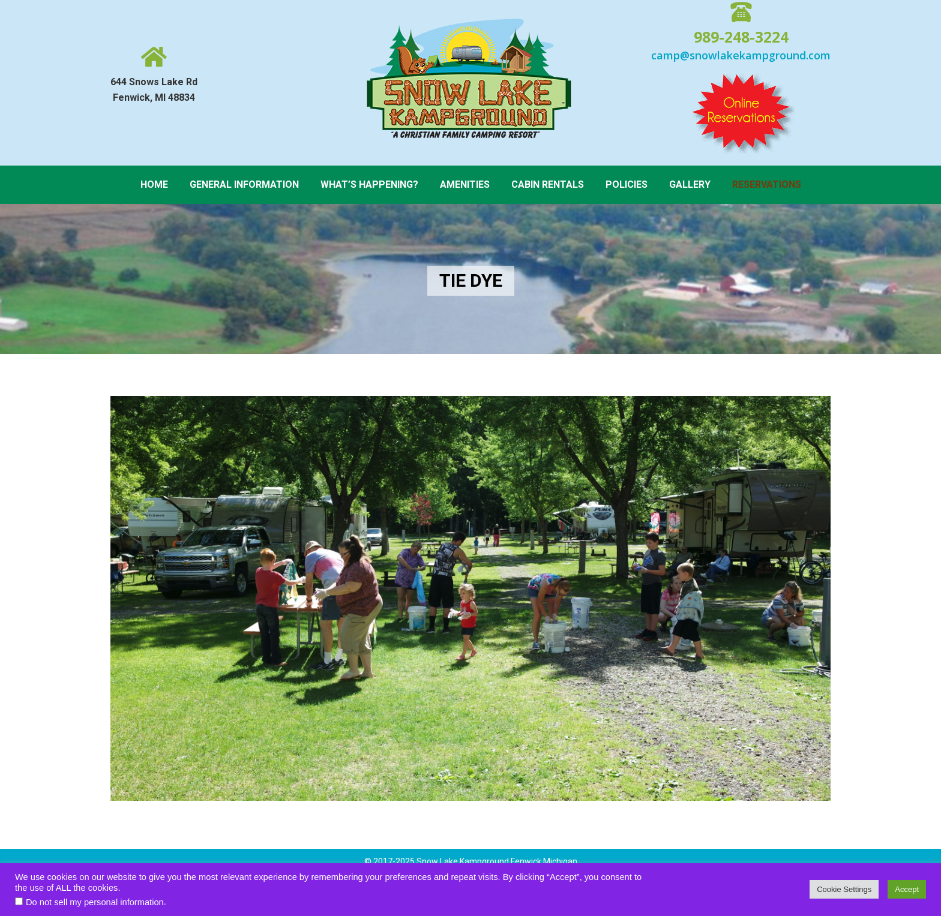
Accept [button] (907, 889)
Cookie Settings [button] (844, 889)
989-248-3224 (741, 36)
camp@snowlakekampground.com (741, 55)
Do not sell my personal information (95, 902)
